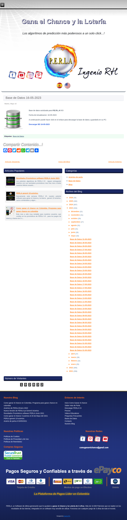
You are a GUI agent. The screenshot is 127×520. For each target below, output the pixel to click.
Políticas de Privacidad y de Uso (16, 439)
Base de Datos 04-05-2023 (80, 329)
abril (73, 354)
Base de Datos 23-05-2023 (80, 267)
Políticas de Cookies (11, 436)
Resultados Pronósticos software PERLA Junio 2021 (38, 178)
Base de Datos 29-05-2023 (80, 246)
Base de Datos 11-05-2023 (80, 302)
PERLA (9, 506)
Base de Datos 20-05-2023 (80, 274)
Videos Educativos (72, 413)
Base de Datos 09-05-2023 (80, 312)
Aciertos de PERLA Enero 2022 (16, 408)
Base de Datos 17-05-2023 (80, 284)
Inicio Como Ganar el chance (76, 403)
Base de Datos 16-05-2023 (23, 97)
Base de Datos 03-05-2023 (80, 333)
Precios (68, 411)
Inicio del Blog (64, 162)
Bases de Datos (71, 418)
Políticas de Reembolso (13, 442)
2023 (71, 208)
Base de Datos (18, 136)
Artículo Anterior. (115, 162)
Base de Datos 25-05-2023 (80, 257)
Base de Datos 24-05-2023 (80, 264)
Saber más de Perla (72, 405)
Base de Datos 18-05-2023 (80, 281)
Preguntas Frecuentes (73, 416)
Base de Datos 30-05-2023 (80, 243)
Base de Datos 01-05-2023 (80, 343)
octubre (74, 218)
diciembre (75, 211)
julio (73, 229)
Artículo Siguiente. (12, 162)
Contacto (68, 421)
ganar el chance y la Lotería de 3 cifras (68, 506)
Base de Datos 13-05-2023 (80, 298)
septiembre (76, 222)
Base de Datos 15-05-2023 (80, 295)
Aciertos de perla (75, 177)
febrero (74, 361)
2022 (71, 368)
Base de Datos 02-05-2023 (80, 336)
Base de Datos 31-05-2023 (80, 239)
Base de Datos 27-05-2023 (80, 250)
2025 (71, 201)
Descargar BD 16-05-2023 (39, 124)
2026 (71, 198)
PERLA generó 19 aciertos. (27, 193)
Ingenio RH (67, 516)
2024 (71, 205)
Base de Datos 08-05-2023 (80, 319)
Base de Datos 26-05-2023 (80, 253)
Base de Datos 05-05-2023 (80, 326)
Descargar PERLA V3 (73, 408)
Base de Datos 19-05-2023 (80, 277)
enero (73, 364)
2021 (71, 371)
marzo (74, 357)
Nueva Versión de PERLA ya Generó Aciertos (21, 411)
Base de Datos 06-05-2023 (80, 323)
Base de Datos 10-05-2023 (80, 309)
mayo (73, 236)
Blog (70, 185)
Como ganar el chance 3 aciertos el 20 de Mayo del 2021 (26, 416)
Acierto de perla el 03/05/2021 (15, 421)
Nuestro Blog (70, 424)
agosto (74, 225)
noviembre (75, 215)
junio (73, 232)
